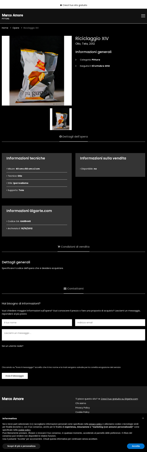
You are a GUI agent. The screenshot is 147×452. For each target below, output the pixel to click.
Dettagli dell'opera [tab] (73, 136)
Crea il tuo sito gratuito (73, 5)
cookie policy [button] (24, 430)
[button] (143, 418)
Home (5, 28)
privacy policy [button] (95, 424)
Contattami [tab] (73, 288)
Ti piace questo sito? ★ (106, 398)
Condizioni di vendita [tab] (73, 247)
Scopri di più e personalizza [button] (21, 446)
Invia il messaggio (15, 375)
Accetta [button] (136, 446)
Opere (16, 28)
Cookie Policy (82, 412)
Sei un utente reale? (12, 346)
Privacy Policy (82, 407)
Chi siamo (80, 403)
